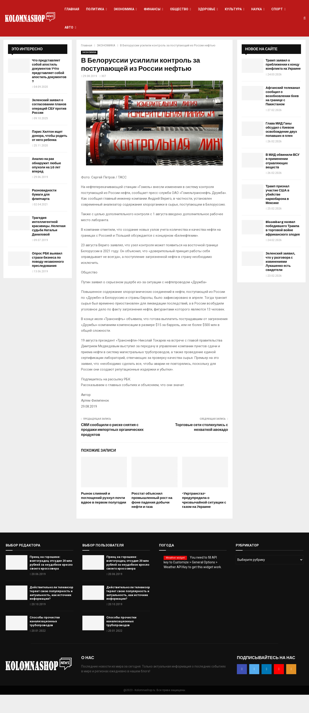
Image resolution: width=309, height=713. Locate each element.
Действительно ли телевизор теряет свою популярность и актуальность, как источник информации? (51, 611)
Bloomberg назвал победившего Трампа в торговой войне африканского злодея (283, 246)
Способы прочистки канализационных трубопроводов (45, 639)
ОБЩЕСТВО (179, 9)
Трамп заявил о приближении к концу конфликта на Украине (283, 83)
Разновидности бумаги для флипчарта (44, 213)
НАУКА (256, 9)
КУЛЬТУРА (233, 9)
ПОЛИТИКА (95, 9)
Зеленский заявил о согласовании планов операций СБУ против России (49, 125)
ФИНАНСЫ (152, 9)
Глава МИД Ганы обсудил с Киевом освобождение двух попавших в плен (281, 148)
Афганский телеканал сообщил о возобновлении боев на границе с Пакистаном (283, 114)
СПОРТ (277, 9)
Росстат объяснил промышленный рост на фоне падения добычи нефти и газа (151, 518)
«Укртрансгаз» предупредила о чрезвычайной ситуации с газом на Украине (204, 518)
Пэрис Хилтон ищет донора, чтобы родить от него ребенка (49, 154)
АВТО (69, 27)
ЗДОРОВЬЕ (206, 9)
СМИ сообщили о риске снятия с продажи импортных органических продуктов (112, 448)
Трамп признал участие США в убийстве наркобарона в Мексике (277, 213)
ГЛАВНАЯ (72, 9)
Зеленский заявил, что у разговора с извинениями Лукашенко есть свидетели (280, 280)
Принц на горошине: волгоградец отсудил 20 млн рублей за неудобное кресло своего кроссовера (51, 580)
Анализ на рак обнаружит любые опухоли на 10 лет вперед (46, 183)
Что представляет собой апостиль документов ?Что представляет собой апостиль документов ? (49, 89)
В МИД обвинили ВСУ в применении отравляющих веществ (282, 179)
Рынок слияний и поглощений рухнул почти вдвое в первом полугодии (103, 516)
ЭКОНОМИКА (124, 9)
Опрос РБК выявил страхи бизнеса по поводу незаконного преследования (48, 278)
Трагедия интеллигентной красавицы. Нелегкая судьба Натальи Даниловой (48, 244)
